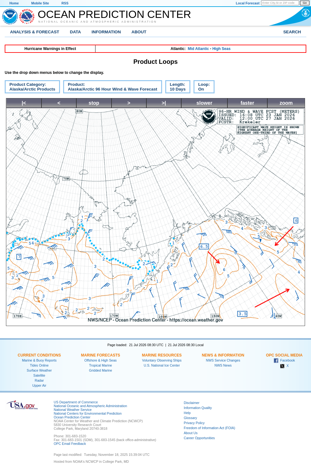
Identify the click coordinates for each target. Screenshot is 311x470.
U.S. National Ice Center (162, 365)
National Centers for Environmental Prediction (88, 413)
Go (305, 2)
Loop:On (202, 87)
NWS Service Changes (223, 360)
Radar (39, 380)
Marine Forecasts (100, 355)
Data (75, 32)
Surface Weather (39, 370)
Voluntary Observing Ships (162, 360)
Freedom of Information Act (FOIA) (209, 428)
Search (292, 32)
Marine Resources (162, 355)
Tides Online (39, 365)
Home (14, 3)
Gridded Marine (100, 370)
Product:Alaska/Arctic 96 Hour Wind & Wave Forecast (110, 87)
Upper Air (39, 385)
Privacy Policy (194, 423)
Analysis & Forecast (34, 32)
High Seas (221, 49)
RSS (65, 3)
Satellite (39, 375)
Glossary (190, 418)
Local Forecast (247, 3)
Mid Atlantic (198, 49)
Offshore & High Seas (101, 360)
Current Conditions (39, 355)
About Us (191, 433)
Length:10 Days (175, 87)
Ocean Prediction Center (114, 14)
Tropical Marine (100, 365)
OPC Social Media (284, 355)
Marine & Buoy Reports (39, 360)
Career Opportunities (199, 438)
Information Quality (198, 408)
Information (106, 32)
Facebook (284, 360)
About (139, 32)
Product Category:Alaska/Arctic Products (30, 87)
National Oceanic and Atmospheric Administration (97, 21)
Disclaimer (191, 403)
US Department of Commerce (76, 402)
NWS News (223, 365)
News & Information (223, 355)
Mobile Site (40, 3)
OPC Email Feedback (70, 443)
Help (187, 413)
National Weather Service (73, 410)
